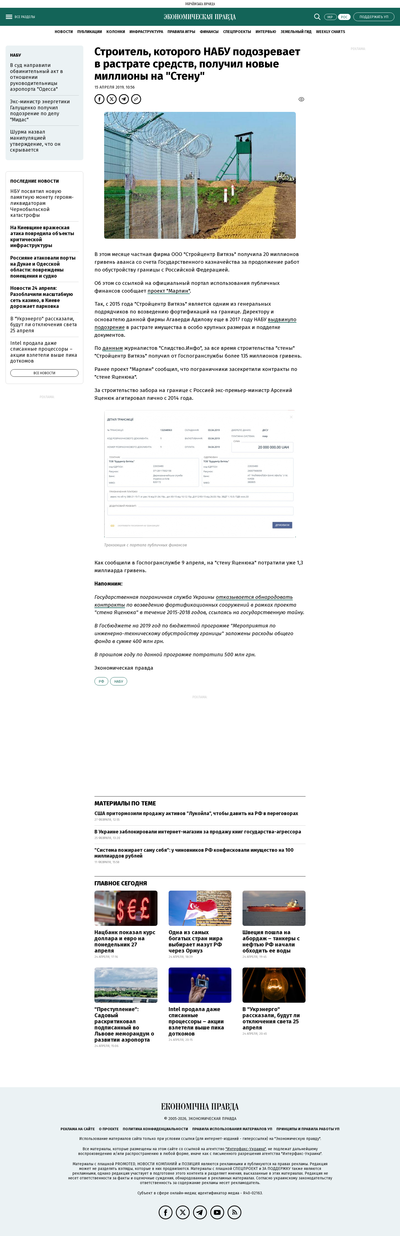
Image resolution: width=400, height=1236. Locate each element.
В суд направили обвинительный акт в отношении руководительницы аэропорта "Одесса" (36, 77)
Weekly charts (330, 31)
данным (112, 348)
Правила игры (181, 31)
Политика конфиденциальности (155, 1129)
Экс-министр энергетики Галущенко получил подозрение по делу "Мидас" (40, 111)
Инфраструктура (146, 31)
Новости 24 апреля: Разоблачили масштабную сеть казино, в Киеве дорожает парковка (41, 297)
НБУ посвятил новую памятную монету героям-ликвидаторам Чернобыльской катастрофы (42, 203)
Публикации (89, 31)
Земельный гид (296, 31)
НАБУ (118, 681)
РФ (101, 681)
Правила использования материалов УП (232, 1129)
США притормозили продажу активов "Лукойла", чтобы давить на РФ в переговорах (196, 813)
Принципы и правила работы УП (307, 1129)
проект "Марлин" (169, 291)
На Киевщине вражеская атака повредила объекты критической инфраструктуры (42, 237)
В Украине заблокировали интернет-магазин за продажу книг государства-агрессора (197, 832)
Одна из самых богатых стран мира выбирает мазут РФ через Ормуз (196, 941)
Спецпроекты (237, 31)
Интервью (266, 31)
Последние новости (34, 181)
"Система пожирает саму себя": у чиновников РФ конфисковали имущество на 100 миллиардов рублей (194, 853)
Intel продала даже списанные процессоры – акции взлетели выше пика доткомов (196, 1021)
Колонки (115, 31)
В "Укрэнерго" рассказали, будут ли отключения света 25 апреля (271, 1018)
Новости (64, 31)
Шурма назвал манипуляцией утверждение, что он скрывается (35, 141)
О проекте (109, 1129)
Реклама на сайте (78, 1129)
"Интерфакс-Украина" (246, 1149)
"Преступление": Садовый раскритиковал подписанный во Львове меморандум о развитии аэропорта (124, 1024)
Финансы (209, 31)
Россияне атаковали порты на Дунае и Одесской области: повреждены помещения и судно (43, 267)
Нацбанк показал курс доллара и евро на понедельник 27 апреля (124, 941)
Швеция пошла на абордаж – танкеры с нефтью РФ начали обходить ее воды (271, 941)
